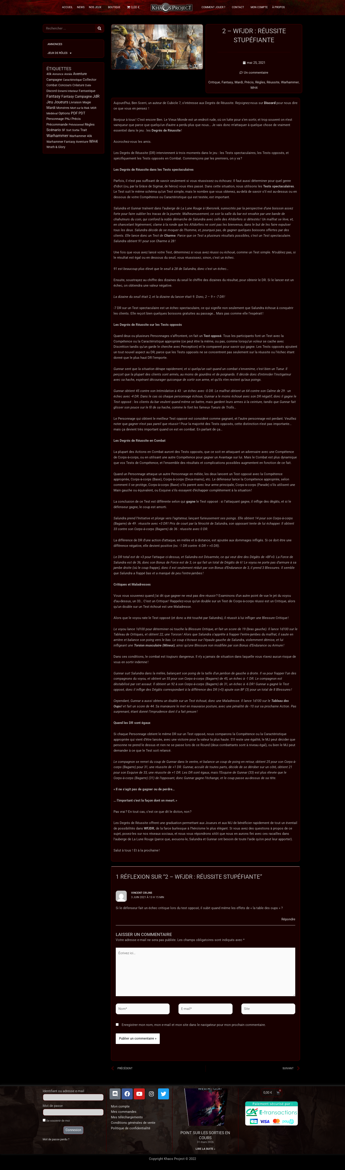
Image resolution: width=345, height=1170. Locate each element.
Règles (260, 82)
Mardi (239, 82)
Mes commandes (123, 1112)
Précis (249, 82)
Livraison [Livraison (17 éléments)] (75, 102)
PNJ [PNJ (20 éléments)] (68, 119)
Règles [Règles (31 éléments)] (90, 125)
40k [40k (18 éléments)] (48, 74)
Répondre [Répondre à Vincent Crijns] (288, 919)
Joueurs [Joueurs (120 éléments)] (61, 102)
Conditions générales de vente (133, 1123)
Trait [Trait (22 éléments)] (83, 130)
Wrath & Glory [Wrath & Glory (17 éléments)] (55, 147)
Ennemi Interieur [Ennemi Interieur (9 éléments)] (68, 91)
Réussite (273, 82)
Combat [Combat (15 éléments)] (51, 85)
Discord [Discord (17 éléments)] (51, 91)
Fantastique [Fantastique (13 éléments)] (87, 91)
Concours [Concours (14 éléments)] (65, 85)
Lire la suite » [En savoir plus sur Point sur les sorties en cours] (205, 1149)
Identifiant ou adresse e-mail (63, 1091)
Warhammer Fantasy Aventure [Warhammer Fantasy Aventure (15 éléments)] (67, 142)
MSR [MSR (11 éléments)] (93, 108)
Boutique (114, 7)
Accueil (67, 7)
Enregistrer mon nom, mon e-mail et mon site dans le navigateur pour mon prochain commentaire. (194, 1025)
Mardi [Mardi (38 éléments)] (50, 108)
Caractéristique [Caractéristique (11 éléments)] (72, 79)
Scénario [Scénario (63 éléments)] (53, 130)
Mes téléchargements (127, 1118)
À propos (278, 7)
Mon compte (120, 1107)
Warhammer (290, 82)
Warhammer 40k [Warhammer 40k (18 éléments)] (80, 136)
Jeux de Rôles (60, 53)
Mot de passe (53, 1106)
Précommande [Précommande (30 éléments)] (57, 125)
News (80, 7)
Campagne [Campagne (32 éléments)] (54, 80)
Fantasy (227, 82)
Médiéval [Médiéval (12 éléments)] (52, 113)
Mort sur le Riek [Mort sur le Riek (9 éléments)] (80, 108)
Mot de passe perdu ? (56, 1139)
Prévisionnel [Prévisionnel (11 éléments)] (76, 124)
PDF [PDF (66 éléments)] (74, 113)
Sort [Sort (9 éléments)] (68, 130)
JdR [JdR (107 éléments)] (96, 96)
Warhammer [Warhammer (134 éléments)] (57, 136)
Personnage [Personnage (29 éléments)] (55, 119)
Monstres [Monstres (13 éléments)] (62, 108)
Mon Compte (259, 7)
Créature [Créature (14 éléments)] (78, 85)
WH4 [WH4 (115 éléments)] (93, 141)
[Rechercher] (99, 28)
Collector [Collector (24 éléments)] (89, 80)
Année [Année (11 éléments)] (68, 74)
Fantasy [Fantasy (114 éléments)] (53, 96)
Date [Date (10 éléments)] (88, 85)
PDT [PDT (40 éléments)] (82, 113)
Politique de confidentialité (130, 1128)
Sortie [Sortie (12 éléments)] (75, 130)
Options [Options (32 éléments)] (64, 113)
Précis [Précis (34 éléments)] (76, 119)
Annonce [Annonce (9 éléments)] (57, 74)
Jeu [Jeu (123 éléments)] (49, 102)
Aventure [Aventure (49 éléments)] (80, 74)
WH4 (253, 88)
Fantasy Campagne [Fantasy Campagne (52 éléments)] (76, 97)
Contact (239, 7)
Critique (214, 82)
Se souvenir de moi (56, 1121)
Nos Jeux (96, 7)
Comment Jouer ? (215, 7)
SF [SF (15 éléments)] (63, 130)
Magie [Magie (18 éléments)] (87, 102)
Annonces (55, 44)
